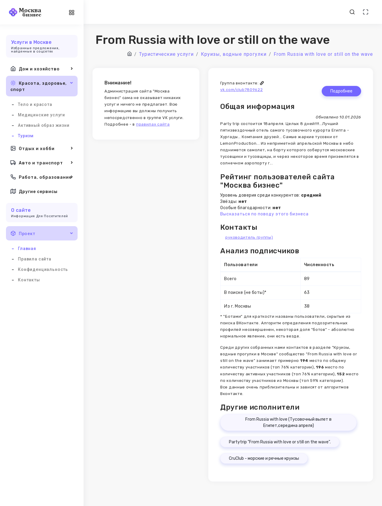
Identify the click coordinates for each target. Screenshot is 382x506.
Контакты (29, 279)
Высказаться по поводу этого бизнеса (264, 214)
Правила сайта (34, 259)
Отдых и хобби (41, 148)
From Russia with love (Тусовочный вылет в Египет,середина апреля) (288, 422)
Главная (27, 248)
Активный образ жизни (44, 125)
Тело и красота (35, 104)
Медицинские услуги (41, 114)
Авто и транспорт (41, 162)
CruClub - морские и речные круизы (264, 458)
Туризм (26, 135)
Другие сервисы (34, 191)
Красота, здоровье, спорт (41, 85)
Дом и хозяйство (41, 68)
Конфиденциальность (43, 269)
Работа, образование (41, 177)
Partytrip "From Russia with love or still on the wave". (280, 442)
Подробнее (341, 91)
